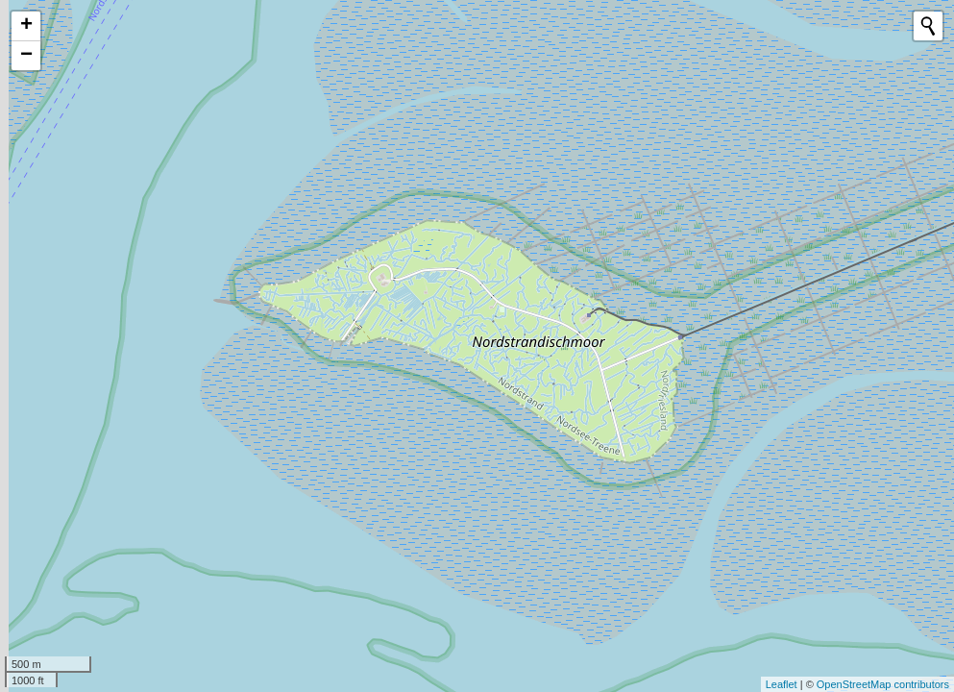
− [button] (26, 55)
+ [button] (26, 26)
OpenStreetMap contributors (883, 684)
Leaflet (781, 684)
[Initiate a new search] (928, 26)
